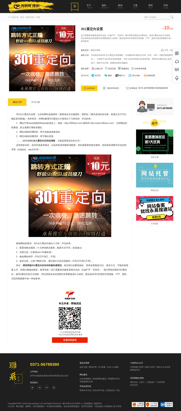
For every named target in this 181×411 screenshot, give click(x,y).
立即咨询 (89, 88)
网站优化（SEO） (138, 382)
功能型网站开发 (86, 381)
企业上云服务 (113, 367)
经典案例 (108, 406)
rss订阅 (11, 406)
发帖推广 (151, 382)
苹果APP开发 (85, 390)
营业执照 (99, 406)
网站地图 (20, 406)
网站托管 (93, 367)
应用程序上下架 (113, 390)
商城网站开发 (114, 379)
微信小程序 (150, 367)
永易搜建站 (88, 403)
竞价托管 (134, 385)
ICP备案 (101, 367)
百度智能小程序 (137, 367)
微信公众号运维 (163, 367)
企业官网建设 (85, 379)
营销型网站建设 (99, 379)
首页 (22, 17)
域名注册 (83, 367)
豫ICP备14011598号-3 (72, 403)
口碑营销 (161, 382)
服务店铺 (30, 17)
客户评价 (117, 406)
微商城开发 (135, 370)
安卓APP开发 (98, 390)
